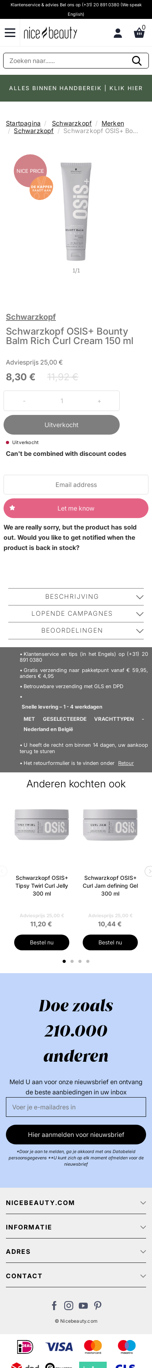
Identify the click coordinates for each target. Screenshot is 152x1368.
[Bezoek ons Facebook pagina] (54, 1308)
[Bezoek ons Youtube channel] (83, 1308)
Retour (126, 763)
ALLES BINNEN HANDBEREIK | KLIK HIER (76, 88)
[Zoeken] (76, 60)
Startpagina (23, 123)
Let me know (76, 508)
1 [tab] (64, 961)
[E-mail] (76, 1107)
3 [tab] (81, 961)
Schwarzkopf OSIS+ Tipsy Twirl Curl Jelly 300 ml (41, 885)
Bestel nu (42, 942)
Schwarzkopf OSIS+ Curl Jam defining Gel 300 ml (110, 885)
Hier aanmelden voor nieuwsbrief (76, 1134)
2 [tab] (73, 961)
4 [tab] (89, 961)
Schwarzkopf (72, 123)
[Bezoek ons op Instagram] (68, 1308)
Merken (113, 123)
